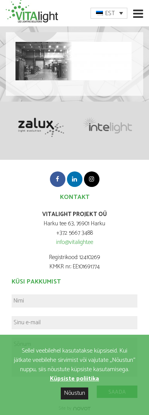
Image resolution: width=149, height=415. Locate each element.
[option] (40, 126)
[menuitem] (109, 13)
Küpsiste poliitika (74, 379)
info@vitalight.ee (74, 242)
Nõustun (74, 393)
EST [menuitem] (110, 13)
